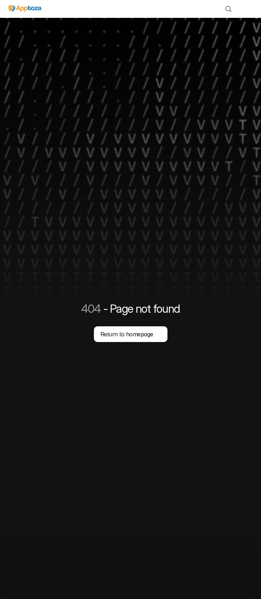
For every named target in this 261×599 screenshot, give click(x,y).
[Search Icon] (228, 9)
